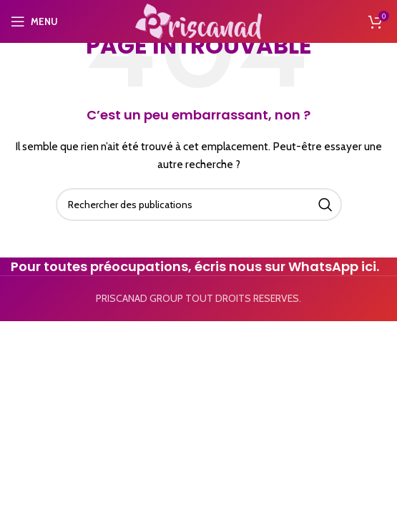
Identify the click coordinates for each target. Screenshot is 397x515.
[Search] (199, 204)
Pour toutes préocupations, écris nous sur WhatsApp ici (193, 266)
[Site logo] (198, 20)
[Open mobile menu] (34, 21)
